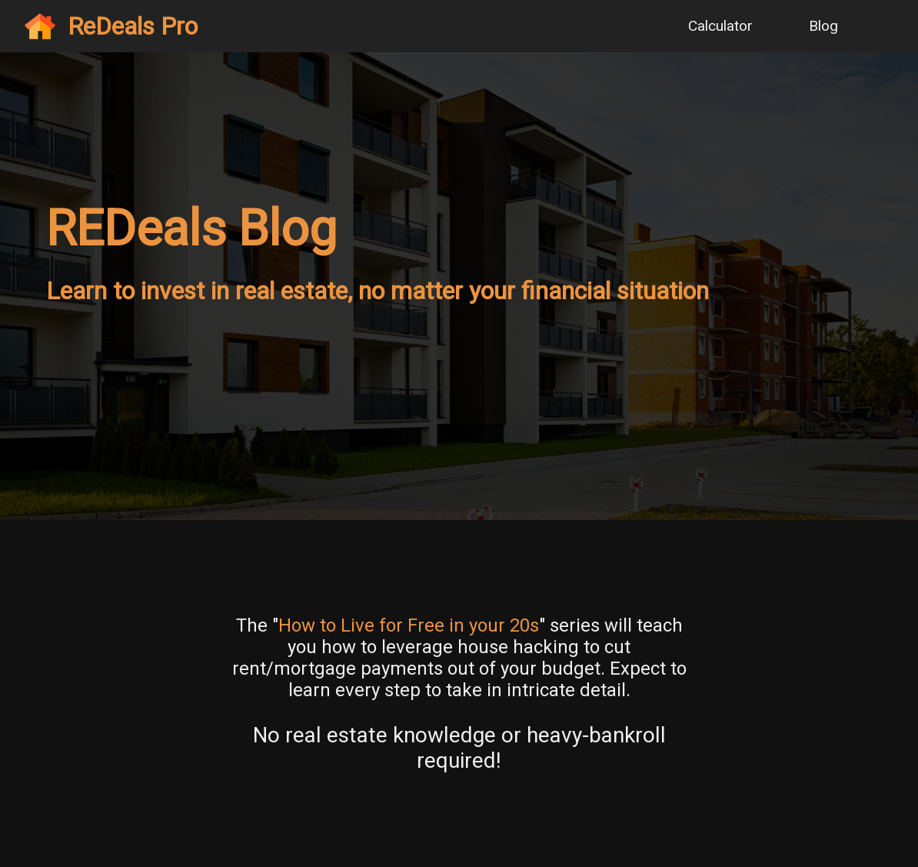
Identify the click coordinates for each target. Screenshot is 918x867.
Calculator (720, 26)
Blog (823, 26)
